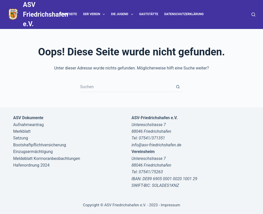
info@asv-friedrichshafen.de (156, 144)
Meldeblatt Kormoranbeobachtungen (46, 158)
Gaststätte (148, 14)
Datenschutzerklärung (184, 14)
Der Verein (95, 14)
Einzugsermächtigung (33, 151)
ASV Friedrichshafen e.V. (45, 14)
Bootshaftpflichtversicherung (39, 144)
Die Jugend (123, 14)
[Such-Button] (178, 87)
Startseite (68, 14)
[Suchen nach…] (126, 87)
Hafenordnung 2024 (31, 165)
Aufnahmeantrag (28, 124)
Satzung (20, 138)
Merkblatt (22, 131)
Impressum (170, 205)
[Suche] (253, 14)
